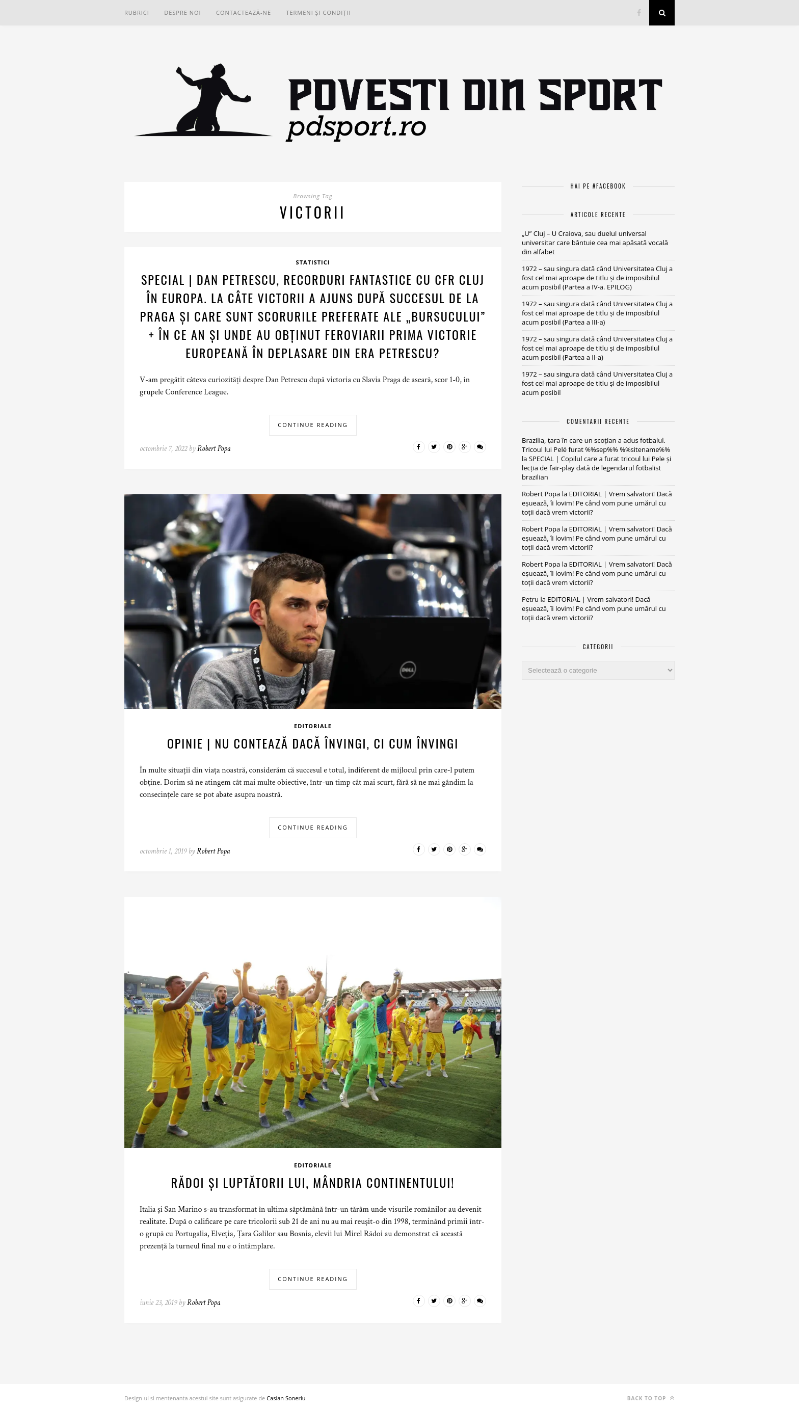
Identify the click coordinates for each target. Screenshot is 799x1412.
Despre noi (182, 12)
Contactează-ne (243, 12)
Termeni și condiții (318, 12)
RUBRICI (136, 12)
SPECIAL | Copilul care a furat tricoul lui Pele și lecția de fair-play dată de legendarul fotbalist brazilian (596, 468)
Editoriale (313, 726)
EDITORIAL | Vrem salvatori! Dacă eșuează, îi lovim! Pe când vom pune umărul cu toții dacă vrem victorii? (597, 503)
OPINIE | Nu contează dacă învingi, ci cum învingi (313, 743)
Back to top (651, 1398)
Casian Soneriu (286, 1398)
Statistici (313, 262)
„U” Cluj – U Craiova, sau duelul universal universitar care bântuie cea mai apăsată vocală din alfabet (595, 242)
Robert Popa (213, 449)
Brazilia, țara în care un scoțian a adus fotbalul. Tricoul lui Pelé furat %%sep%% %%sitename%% (596, 445)
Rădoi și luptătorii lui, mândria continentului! (313, 1182)
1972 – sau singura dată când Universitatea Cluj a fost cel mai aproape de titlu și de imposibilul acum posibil (597, 383)
